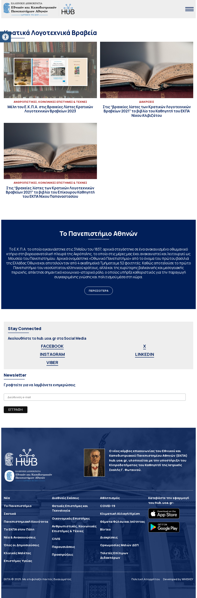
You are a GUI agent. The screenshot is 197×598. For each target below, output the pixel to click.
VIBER (52, 362)
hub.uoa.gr (164, 502)
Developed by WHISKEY (178, 579)
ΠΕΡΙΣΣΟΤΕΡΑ (98, 290)
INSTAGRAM (52, 354)
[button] (5, 36)
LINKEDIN (144, 354)
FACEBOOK (52, 346)
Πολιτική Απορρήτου (145, 579)
